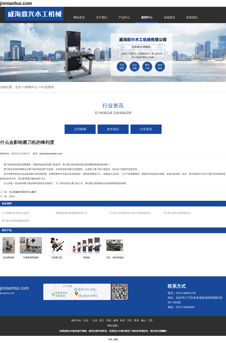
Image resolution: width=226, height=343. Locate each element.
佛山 (143, 320)
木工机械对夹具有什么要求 (22, 192)
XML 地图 (113, 339)
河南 (108, 320)
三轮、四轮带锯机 (115, 257)
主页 (18, 87)
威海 (115, 320)
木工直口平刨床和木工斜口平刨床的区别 (130, 213)
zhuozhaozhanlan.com (50, 153)
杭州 (122, 320)
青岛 (136, 320)
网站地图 (112, 325)
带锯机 (86, 257)
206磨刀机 (57, 257)
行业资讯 (48, 87)
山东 (94, 320)
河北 (129, 320)
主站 (85, 320)
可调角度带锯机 (31, 257)
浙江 (101, 320)
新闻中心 (31, 87)
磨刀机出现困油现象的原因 (15, 220)
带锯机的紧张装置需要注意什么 (71, 213)
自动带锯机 (8, 257)
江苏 (150, 320)
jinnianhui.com (16, 3)
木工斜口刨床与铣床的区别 (177, 213)
